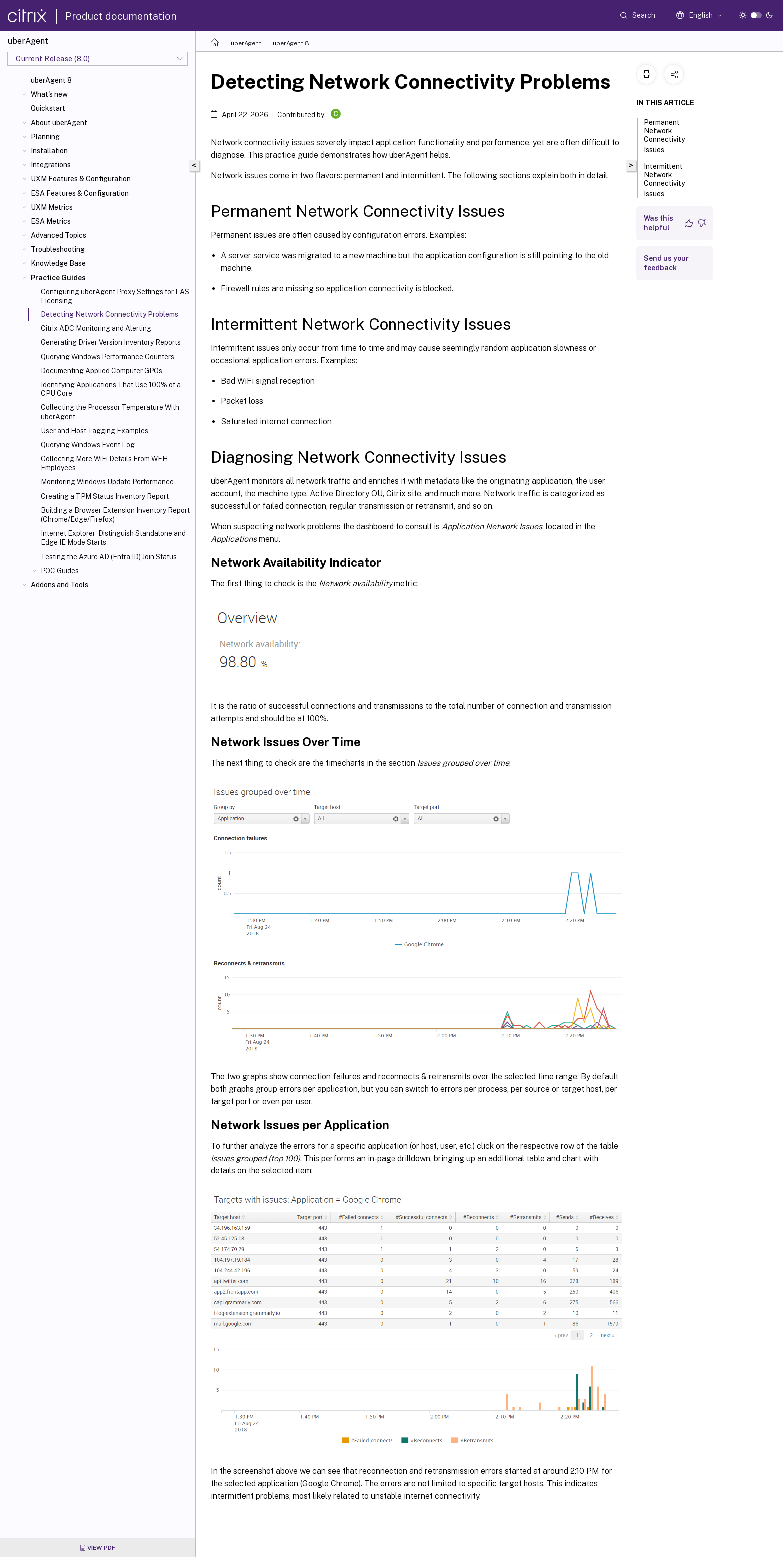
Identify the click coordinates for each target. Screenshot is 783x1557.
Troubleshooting (58, 249)
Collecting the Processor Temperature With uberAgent (110, 411)
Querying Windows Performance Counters (107, 357)
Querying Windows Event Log (88, 445)
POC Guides (60, 571)
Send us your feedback (666, 263)
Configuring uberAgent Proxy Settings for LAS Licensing (115, 296)
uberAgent (246, 43)
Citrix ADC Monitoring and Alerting (96, 328)
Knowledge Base (58, 263)
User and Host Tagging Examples (94, 431)
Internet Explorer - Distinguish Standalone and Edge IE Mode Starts (113, 537)
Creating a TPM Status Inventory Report (105, 496)
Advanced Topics (58, 235)
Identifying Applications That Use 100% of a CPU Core (111, 389)
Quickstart (48, 108)
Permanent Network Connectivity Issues (664, 136)
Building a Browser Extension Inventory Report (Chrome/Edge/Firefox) (115, 514)
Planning (45, 137)
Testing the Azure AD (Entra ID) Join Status (109, 557)
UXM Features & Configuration (81, 179)
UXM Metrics (52, 207)
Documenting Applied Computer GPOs (101, 371)
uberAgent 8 (51, 80)
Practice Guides (58, 278)
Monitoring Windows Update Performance (107, 482)
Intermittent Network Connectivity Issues (664, 180)
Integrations (51, 165)
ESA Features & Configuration (80, 193)
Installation (49, 151)
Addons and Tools (59, 585)
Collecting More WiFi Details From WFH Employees (104, 463)
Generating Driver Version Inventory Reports (111, 342)
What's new (49, 94)
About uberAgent (59, 123)
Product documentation (121, 16)
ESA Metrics (51, 221)
